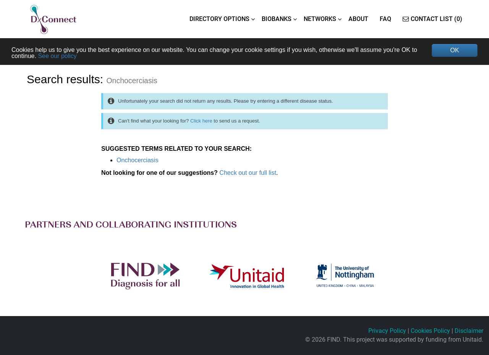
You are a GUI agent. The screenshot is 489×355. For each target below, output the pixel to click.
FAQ (385, 19)
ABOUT (358, 19)
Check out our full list (247, 172)
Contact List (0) (432, 19)
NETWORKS (320, 19)
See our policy (57, 56)
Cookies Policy (430, 330)
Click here (201, 121)
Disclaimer (469, 330)
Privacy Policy (387, 330)
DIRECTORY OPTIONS (219, 19)
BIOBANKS (276, 19)
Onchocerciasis (137, 160)
